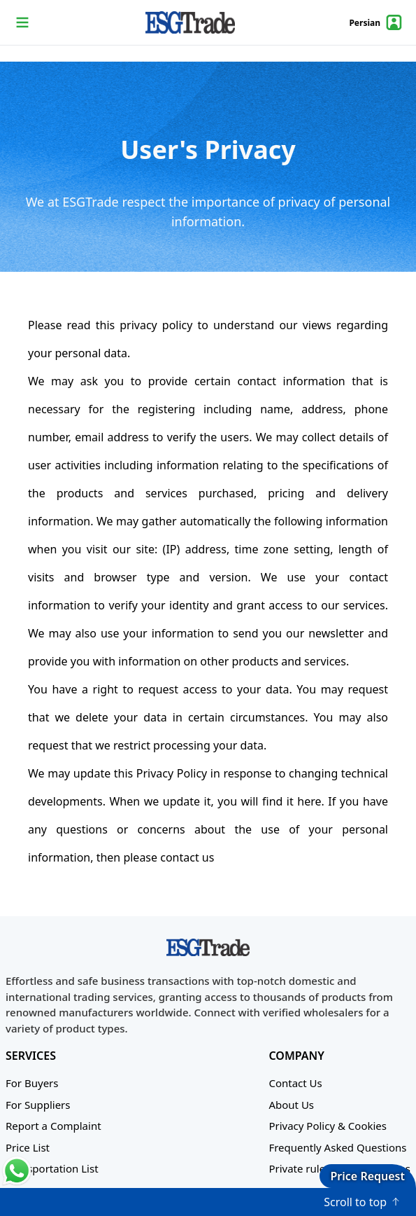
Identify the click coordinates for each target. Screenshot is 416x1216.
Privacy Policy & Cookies (327, 1126)
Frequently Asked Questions (337, 1147)
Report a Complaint (53, 1126)
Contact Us (295, 1083)
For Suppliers (38, 1105)
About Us (291, 1105)
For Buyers (32, 1083)
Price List (28, 1147)
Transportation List (52, 1168)
